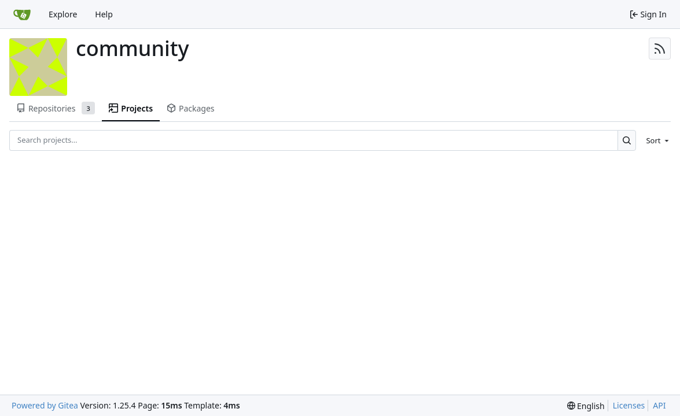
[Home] (22, 14)
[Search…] (627, 140)
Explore (63, 14)
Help (104, 14)
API (659, 405)
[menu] (655, 140)
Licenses (629, 405)
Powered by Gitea (45, 405)
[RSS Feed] (660, 49)
